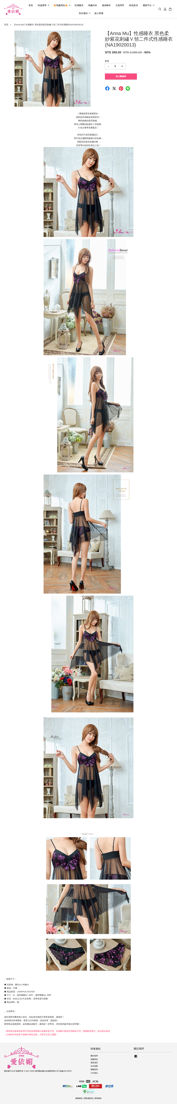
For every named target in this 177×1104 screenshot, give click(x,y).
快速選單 (43, 5)
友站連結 (84, 13)
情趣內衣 (92, 5)
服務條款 (79, 1098)
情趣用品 (94, 1059)
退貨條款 (98, 1098)
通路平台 (148, 5)
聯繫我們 (94, 1069)
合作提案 (94, 1066)
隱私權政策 (88, 1098)
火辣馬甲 (119, 5)
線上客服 (98, 13)
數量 (107, 61)
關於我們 (94, 1056)
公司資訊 (94, 1073)
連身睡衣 (106, 5)
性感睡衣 (79, 5)
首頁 (30, 5)
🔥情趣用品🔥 (62, 5)
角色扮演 (133, 5)
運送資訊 (94, 1063)
